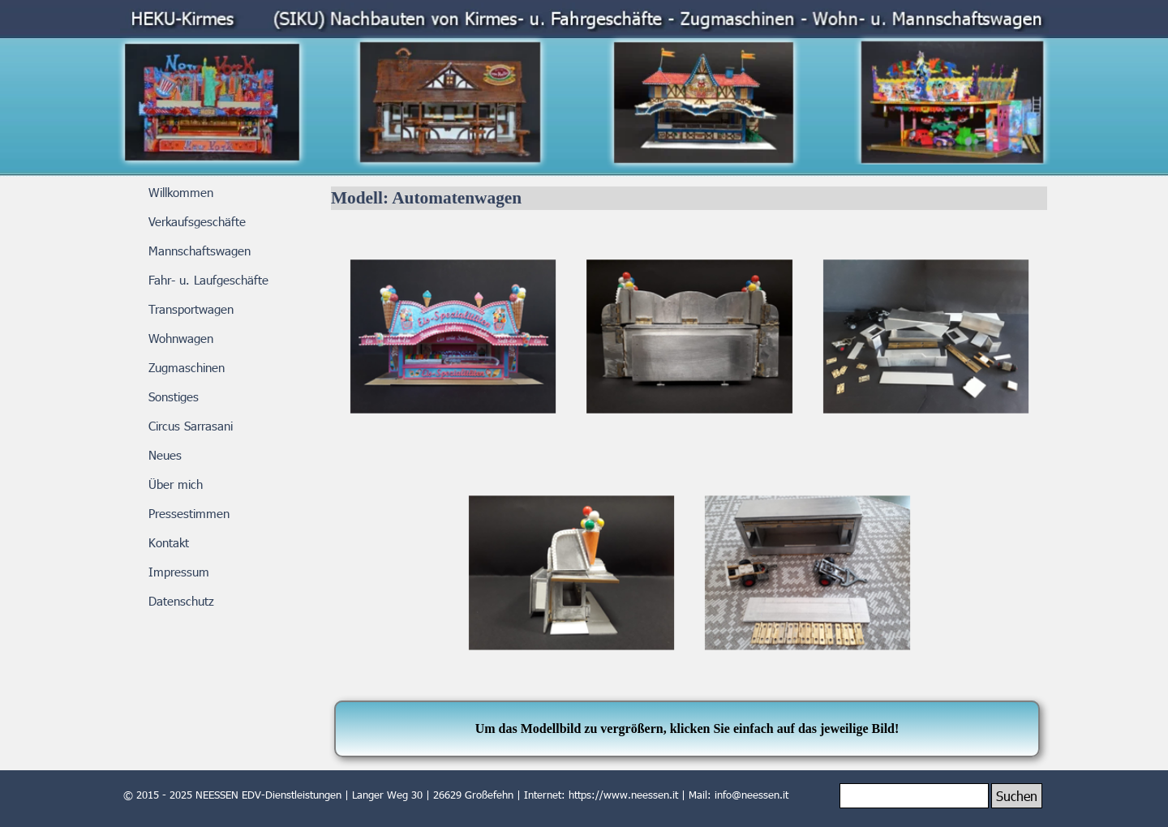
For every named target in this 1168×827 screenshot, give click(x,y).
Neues (165, 455)
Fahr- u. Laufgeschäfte (208, 279)
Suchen (1016, 795)
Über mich (175, 484)
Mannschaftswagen (199, 250)
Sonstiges (173, 396)
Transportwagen (191, 309)
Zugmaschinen (186, 367)
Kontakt (168, 542)
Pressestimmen (189, 513)
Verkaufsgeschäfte (197, 221)
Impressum (178, 571)
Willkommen (180, 192)
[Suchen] (914, 795)
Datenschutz (181, 600)
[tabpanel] (687, 729)
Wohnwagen (180, 338)
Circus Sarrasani (190, 425)
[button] (453, 337)
